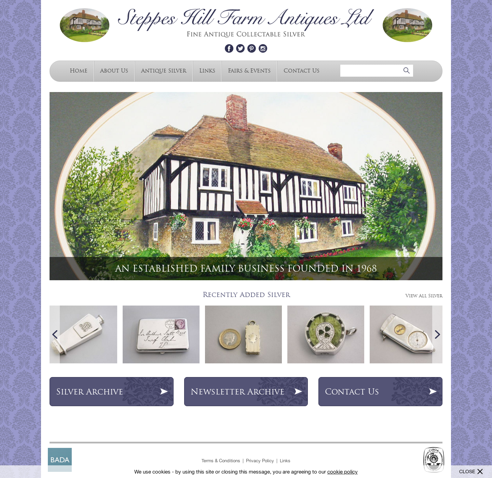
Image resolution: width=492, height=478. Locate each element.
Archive (112, 392)
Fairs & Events (249, 70)
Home (78, 70)
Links (207, 70)
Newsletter (247, 392)
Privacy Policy (260, 460)
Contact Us (301, 70)
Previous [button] (55, 334)
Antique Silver (163, 70)
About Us (114, 70)
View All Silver (424, 296)
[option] (246, 186)
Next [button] (437, 334)
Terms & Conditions (221, 460)
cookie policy (342, 472)
